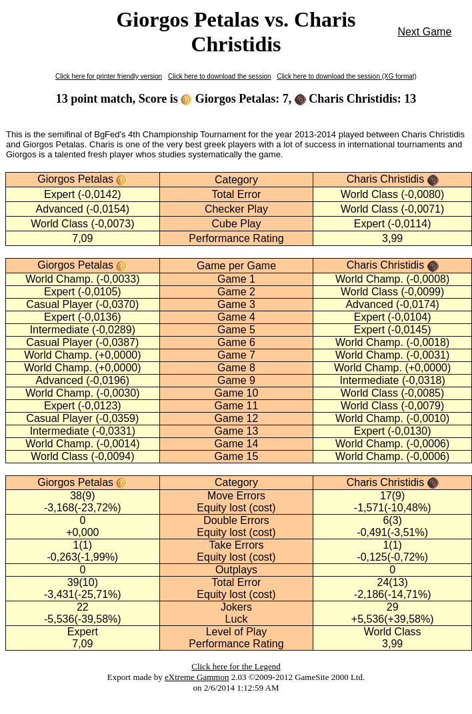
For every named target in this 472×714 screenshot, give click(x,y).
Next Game (424, 31)
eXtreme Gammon (197, 677)
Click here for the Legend (236, 666)
